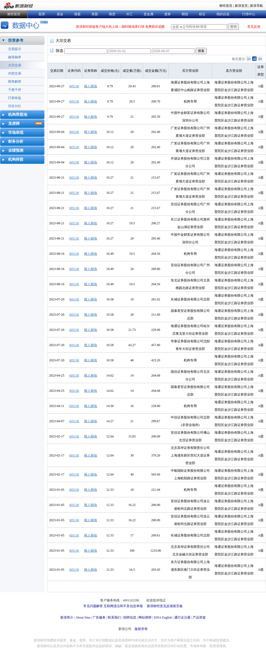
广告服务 (99, 617)
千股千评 (14, 90)
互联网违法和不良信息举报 (123, 606)
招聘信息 (129, 617)
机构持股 (15, 159)
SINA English (163, 617)
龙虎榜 (14, 124)
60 (260, 59)
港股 (77, 14)
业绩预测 (15, 150)
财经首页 (225, 6)
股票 (42, 14)
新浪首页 (241, 6)
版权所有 (141, 629)
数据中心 (25, 25)
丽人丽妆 (90, 86)
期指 (185, 14)
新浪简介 (66, 617)
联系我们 (114, 617)
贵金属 (148, 14)
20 (249, 59)
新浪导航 (256, 6)
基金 (60, 14)
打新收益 (14, 98)
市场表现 (15, 133)
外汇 (129, 14)
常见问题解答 (93, 606)
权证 (202, 14)
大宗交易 (14, 65)
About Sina (82, 617)
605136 (74, 86)
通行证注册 (182, 617)
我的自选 (222, 14)
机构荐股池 (17, 115)
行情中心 (248, 14)
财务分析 (15, 141)
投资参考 (15, 40)
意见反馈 (253, 27)
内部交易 (14, 73)
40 (254, 59)
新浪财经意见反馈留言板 (165, 606)
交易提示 (14, 49)
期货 (112, 14)
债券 (167, 14)
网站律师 (144, 617)
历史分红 (14, 106)
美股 (94, 14)
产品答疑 (199, 617)
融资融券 (14, 57)
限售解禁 (14, 81)
